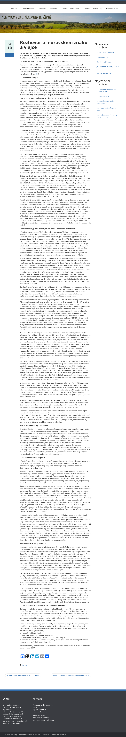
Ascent (63, 735)
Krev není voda (102, 57)
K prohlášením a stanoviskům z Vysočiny (23, 675)
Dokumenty (97, 8)
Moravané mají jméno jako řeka (106, 109)
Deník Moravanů (29, 8)
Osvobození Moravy (104, 62)
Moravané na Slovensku (71, 8)
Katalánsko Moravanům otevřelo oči (106, 102)
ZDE (36, 74)
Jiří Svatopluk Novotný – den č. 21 (108, 68)
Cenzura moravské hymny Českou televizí (106, 90)
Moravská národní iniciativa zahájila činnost (107, 116)
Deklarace (42, 8)
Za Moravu (15, 8)
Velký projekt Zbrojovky (105, 52)
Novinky (24, 665)
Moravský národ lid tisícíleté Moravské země (26, 735)
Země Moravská (103, 96)
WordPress (55, 735)
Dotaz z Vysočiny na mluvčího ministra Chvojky (71, 675)
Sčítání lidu (54, 8)
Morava (87, 8)
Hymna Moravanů (112, 8)
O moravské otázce (104, 74)
